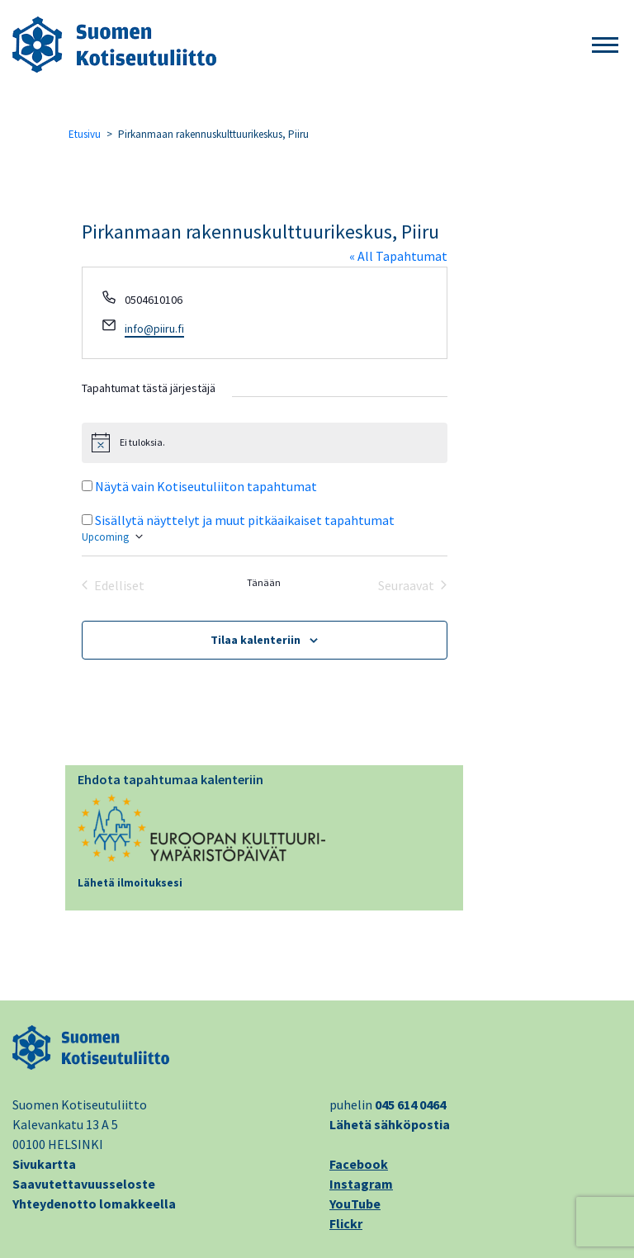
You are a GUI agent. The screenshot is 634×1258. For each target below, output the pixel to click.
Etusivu (85, 134)
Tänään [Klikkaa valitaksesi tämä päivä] (264, 582)
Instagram (361, 1183)
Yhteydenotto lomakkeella (94, 1203)
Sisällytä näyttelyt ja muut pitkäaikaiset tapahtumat (245, 520)
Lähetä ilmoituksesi (130, 883)
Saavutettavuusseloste (83, 1183)
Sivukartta (44, 1164)
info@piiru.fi (154, 328)
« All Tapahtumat (398, 256)
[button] (605, 46)
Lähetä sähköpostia (389, 1124)
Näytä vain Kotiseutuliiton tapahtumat (206, 486)
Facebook (358, 1164)
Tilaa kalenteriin (255, 639)
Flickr (345, 1223)
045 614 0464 (410, 1104)
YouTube (355, 1203)
